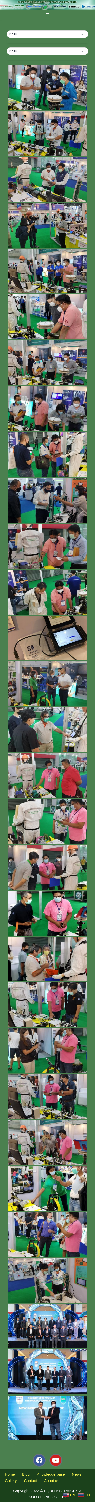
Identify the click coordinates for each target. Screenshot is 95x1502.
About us (51, 1480)
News (77, 1474)
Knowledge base (51, 1474)
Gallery (11, 1480)
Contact (30, 1480)
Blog (26, 1474)
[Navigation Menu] (47, 15)
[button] (47, 34)
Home (10, 1474)
